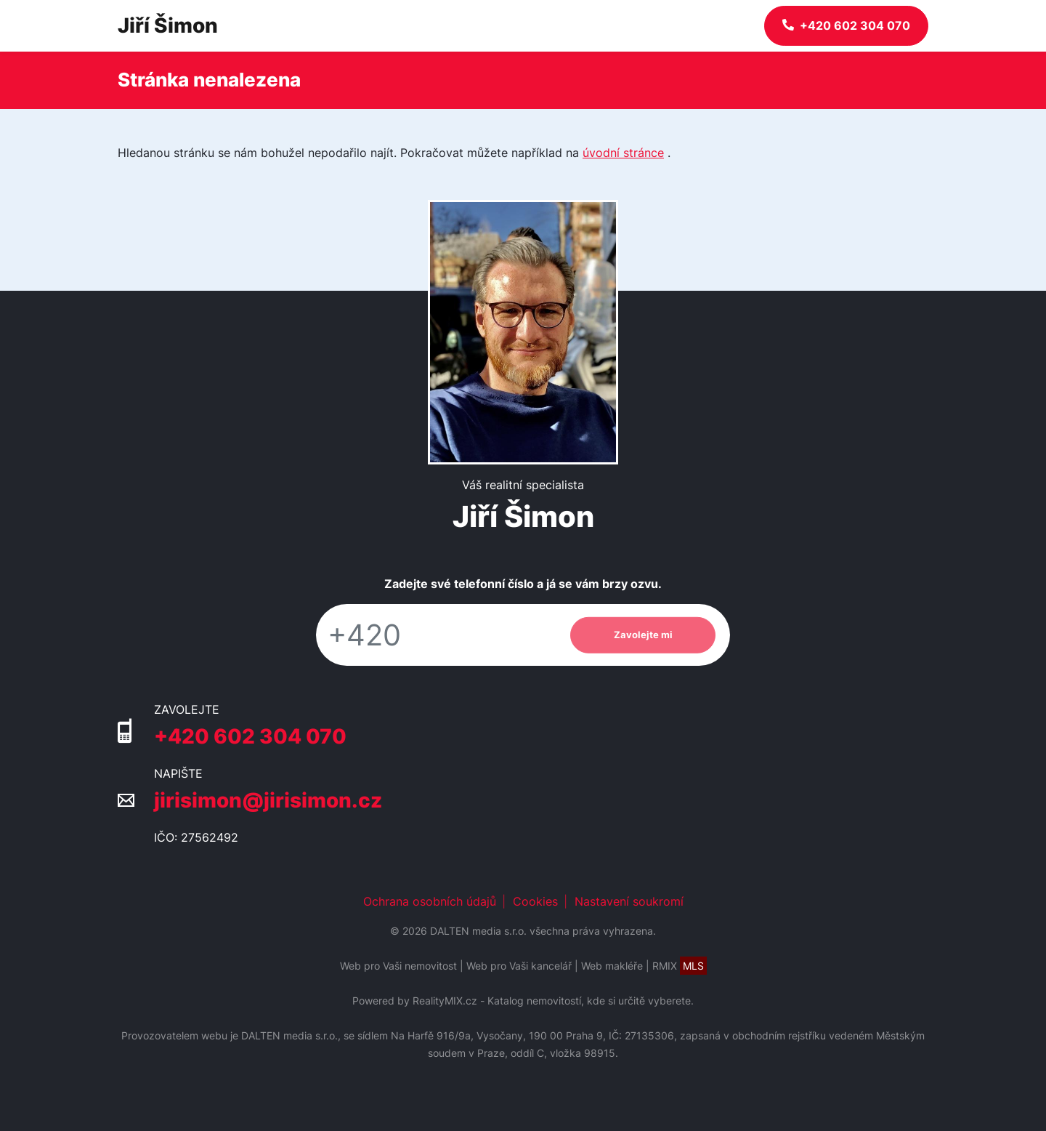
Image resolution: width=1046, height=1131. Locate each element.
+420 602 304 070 (250, 736)
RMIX (679, 966)
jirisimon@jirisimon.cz (268, 800)
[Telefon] (436, 635)
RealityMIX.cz (445, 1000)
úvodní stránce (623, 152)
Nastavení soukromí (629, 901)
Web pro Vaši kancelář (519, 965)
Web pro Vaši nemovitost (398, 965)
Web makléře (612, 965)
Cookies (535, 901)
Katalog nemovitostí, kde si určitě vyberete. (590, 1000)
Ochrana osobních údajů (429, 901)
